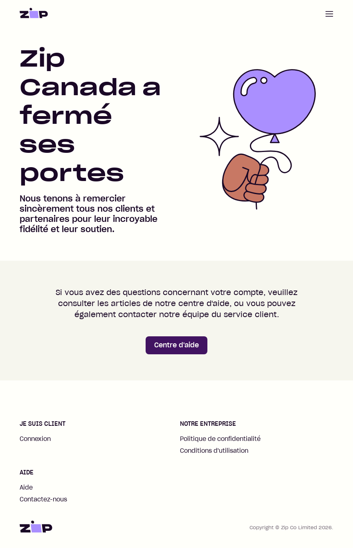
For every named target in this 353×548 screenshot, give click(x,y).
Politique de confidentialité (220, 439)
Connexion (35, 439)
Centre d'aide (176, 345)
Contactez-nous (43, 499)
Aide (26, 487)
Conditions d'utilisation (214, 450)
